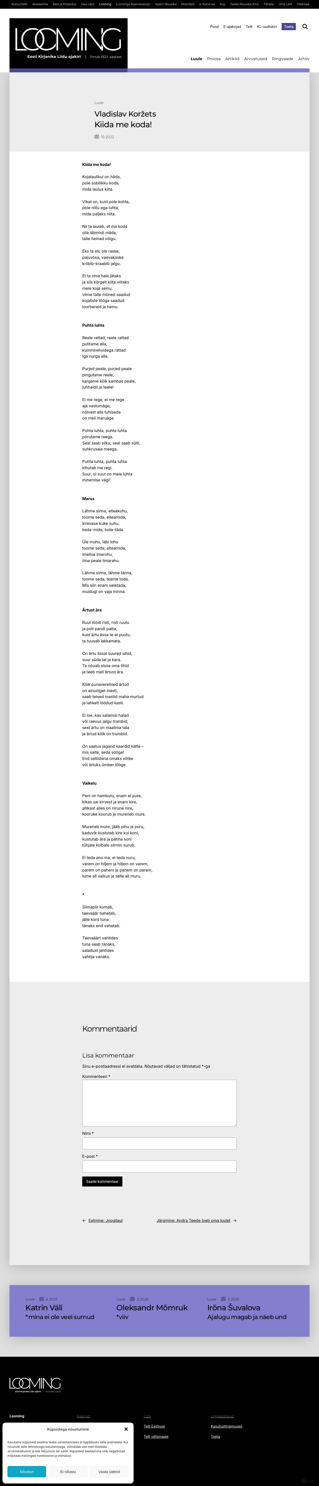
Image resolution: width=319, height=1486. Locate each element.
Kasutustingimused (226, 1426)
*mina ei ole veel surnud (59, 1317)
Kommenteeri (96, 1076)
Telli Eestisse (154, 1426)
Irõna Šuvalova (233, 1308)
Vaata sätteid (109, 1472)
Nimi (88, 1133)
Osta (147, 1416)
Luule (196, 58)
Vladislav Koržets (125, 114)
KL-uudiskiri (267, 26)
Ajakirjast (83, 1416)
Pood (214, 26)
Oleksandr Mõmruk (152, 1308)
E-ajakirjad (232, 26)
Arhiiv (304, 58)
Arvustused (255, 58)
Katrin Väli (43, 1308)
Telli (249, 26)
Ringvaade (282, 58)
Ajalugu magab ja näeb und (246, 1317)
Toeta (289, 26)
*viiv (122, 1317)
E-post (90, 1156)
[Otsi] (305, 26)
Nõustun (27, 1472)
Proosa (214, 58)
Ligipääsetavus (222, 1416)
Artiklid (232, 58)
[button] (126, 1429)
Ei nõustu (68, 1472)
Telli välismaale (156, 1436)
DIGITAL (308, 1481)
